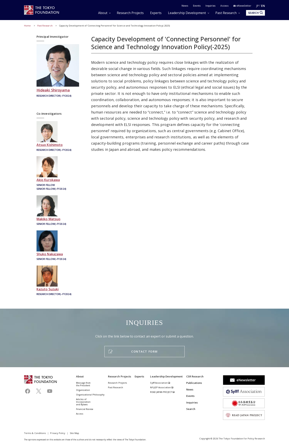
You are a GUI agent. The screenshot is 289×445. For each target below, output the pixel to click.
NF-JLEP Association (161, 387)
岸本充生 (58, 136)
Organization (83, 390)
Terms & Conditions (35, 433)
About (102, 13)
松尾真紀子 (58, 210)
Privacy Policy (57, 433)
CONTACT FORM (144, 351)
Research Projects (130, 13)
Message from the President (83, 384)
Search (190, 409)
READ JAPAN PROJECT (162, 392)
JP (257, 6)
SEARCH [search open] (255, 13)
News (185, 5)
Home (27, 25)
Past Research (226, 13)
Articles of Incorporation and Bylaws (83, 402)
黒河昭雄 (58, 173)
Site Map (74, 433)
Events (197, 5)
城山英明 (58, 71)
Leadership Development (187, 13)
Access (224, 5)
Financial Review (84, 409)
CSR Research (195, 376)
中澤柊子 (58, 246)
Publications (194, 383)
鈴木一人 (58, 281)
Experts (156, 13)
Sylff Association (160, 382)
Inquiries (211, 5)
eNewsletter (242, 5)
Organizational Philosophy (90, 394)
